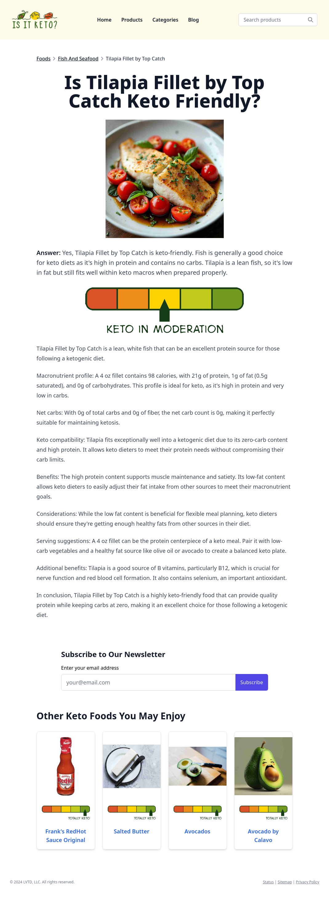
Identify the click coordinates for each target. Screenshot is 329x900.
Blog (193, 19)
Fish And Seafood (78, 58)
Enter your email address (90, 667)
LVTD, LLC (31, 882)
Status (268, 882)
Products (131, 19)
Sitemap (285, 882)
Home (104, 19)
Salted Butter (132, 831)
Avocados (198, 831)
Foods (44, 58)
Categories (165, 19)
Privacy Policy (307, 882)
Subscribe (251, 682)
